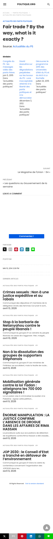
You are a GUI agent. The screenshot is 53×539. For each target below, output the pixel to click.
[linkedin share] (22, 249)
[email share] (10, 249)
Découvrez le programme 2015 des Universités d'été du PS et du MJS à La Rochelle (42, 70)
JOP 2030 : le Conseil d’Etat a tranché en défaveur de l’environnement (26, 455)
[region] (26, 142)
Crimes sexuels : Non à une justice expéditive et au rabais (26, 295)
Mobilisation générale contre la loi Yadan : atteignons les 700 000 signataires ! (22, 387)
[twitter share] (5, 249)
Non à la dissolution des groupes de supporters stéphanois (23, 355)
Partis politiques (20, 13)
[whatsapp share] (27, 249)
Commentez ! (26, 236)
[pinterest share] (16, 249)
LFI (36, 286)
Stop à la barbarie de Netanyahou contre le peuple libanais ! (21, 325)
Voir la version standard (34, 483)
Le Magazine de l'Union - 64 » (34, 172)
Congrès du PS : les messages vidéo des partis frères (9, 67)
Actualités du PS (23, 46)
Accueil (6, 13)
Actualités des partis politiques (17, 15)
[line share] (33, 249)
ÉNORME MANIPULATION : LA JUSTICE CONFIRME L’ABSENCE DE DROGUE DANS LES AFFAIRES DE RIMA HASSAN (26, 422)
